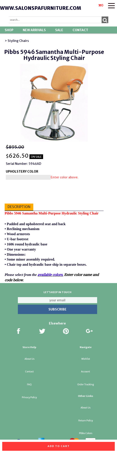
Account (85, 371)
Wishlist (85, 358)
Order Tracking (85, 384)
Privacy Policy (29, 397)
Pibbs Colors (85, 433)
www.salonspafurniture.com (40, 8)
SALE (59, 30)
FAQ (29, 384)
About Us (29, 358)
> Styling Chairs (17, 41)
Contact (80, 30)
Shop (9, 30)
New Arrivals (34, 30)
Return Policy (85, 420)
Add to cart (59, 446)
